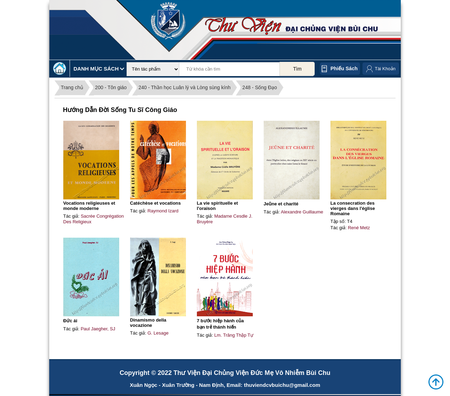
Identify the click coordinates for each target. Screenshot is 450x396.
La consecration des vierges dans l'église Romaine (352, 208)
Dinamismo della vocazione (148, 322)
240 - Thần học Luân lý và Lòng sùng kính (185, 87)
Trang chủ (72, 87)
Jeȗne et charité (281, 203)
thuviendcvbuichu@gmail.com (282, 385)
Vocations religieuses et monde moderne (89, 205)
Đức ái (70, 320)
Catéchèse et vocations (155, 203)
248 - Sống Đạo (259, 87)
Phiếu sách (344, 68)
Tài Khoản (385, 68)
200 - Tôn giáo (111, 87)
